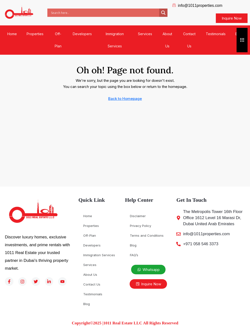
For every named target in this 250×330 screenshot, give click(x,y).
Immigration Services (115, 40)
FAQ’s (134, 255)
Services (145, 34)
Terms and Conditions (147, 235)
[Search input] (104, 13)
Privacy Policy (140, 226)
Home (12, 34)
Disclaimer (138, 216)
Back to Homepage (125, 98)
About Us (167, 40)
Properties (35, 34)
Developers (82, 34)
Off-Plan (58, 40)
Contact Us (189, 40)
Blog (86, 304)
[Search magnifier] (163, 13)
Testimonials (216, 34)
